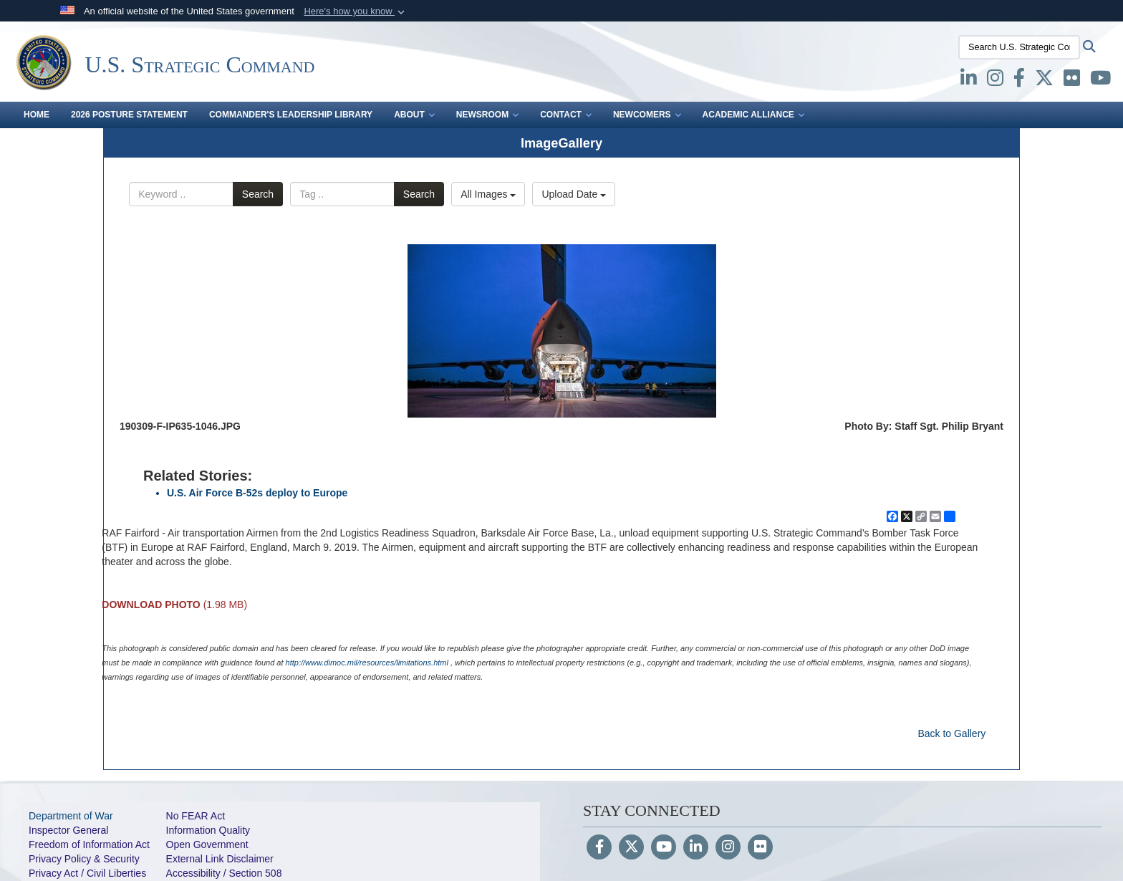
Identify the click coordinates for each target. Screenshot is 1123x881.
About (414, 115)
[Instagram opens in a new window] (995, 81)
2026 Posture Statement (129, 115)
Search (258, 194)
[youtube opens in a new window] (1100, 81)
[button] (356, 11)
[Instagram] (728, 848)
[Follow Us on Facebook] (599, 848)
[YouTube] (663, 848)
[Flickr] (760, 848)
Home (36, 115)
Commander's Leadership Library (290, 115)
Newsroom (487, 115)
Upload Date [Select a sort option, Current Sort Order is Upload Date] (573, 194)
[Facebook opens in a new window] (1019, 81)
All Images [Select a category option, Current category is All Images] (488, 194)
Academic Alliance (753, 115)
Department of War (71, 816)
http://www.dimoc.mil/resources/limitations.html (367, 662)
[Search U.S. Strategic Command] (1019, 47)
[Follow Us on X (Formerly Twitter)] (631, 848)
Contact (566, 115)
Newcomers (647, 115)
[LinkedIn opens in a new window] (968, 81)
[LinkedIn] (695, 848)
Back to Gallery (951, 733)
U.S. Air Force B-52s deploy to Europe (257, 493)
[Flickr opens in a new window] (1072, 81)
